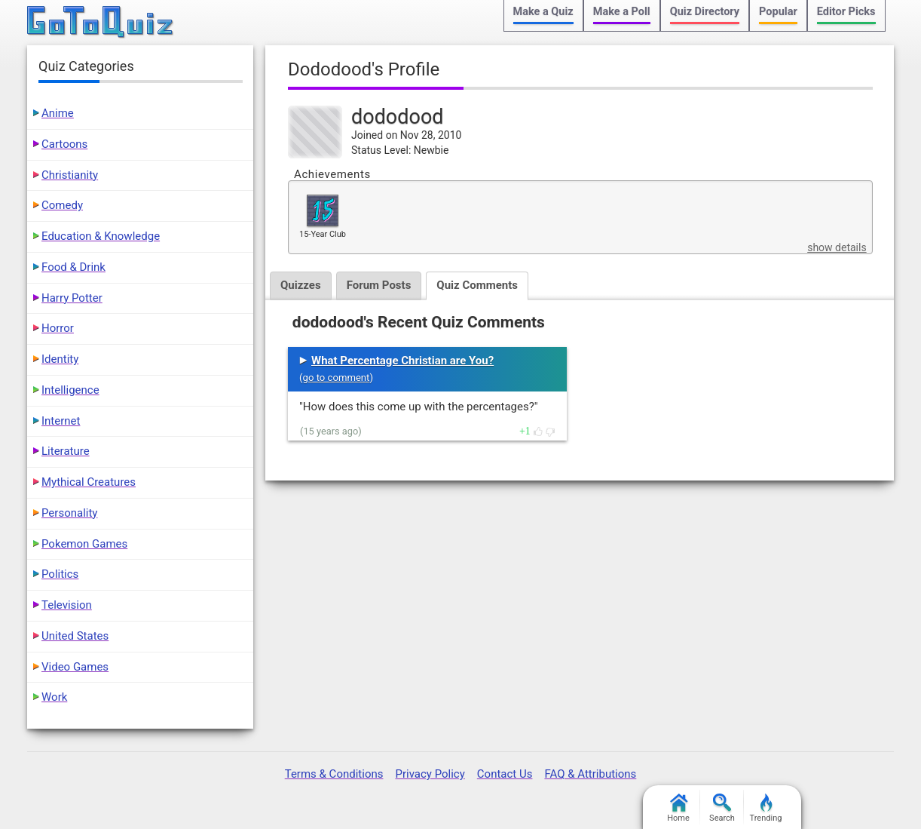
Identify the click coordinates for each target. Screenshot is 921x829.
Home (678, 808)
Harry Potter (72, 298)
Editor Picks (846, 11)
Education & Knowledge (100, 236)
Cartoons (64, 144)
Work (54, 697)
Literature (65, 451)
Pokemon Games (84, 544)
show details (836, 247)
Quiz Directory (704, 11)
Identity (59, 359)
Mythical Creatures (88, 482)
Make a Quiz (543, 11)
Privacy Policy (429, 774)
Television (66, 605)
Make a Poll (621, 11)
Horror (57, 328)
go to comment (336, 377)
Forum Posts (379, 285)
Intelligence (70, 390)
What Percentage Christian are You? (402, 360)
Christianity (69, 175)
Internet (60, 421)
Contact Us (505, 774)
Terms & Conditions (334, 774)
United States (75, 636)
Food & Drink (73, 267)
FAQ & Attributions (590, 774)
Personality (69, 513)
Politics (59, 574)
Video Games (75, 667)
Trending (766, 808)
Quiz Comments (477, 285)
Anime (57, 113)
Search (722, 808)
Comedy (62, 205)
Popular (778, 11)
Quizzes (300, 285)
